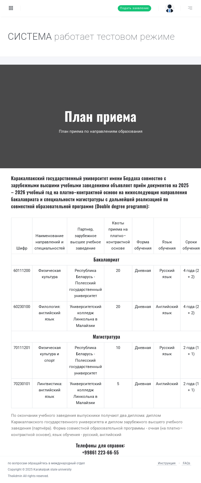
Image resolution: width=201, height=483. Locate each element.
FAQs (186, 463)
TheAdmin (15, 476)
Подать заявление (134, 8)
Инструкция (167, 463)
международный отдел (68, 463)
